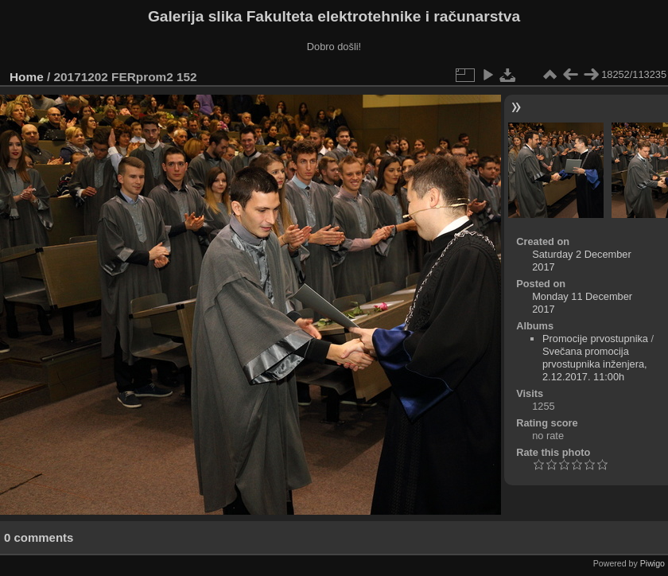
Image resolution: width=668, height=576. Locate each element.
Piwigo (652, 563)
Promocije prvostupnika (595, 338)
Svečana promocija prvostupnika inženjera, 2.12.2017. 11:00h (594, 364)
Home (27, 77)
